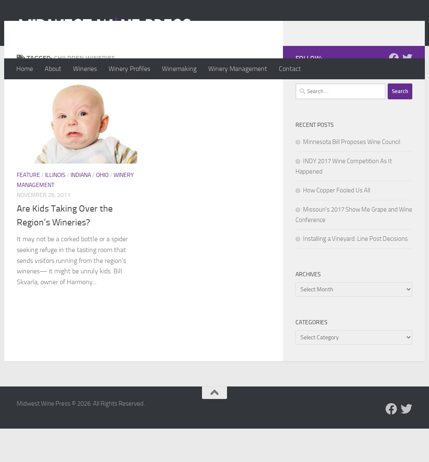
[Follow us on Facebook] (394, 91)
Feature (28, 208)
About (53, 69)
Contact (290, 69)
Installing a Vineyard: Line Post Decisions (355, 272)
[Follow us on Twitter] (407, 91)
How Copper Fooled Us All (336, 223)
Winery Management (237, 69)
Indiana (81, 208)
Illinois (55, 208)
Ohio (102, 208)
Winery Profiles (129, 69)
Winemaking (179, 69)
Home (24, 69)
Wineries (85, 69)
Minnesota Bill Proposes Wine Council (351, 175)
